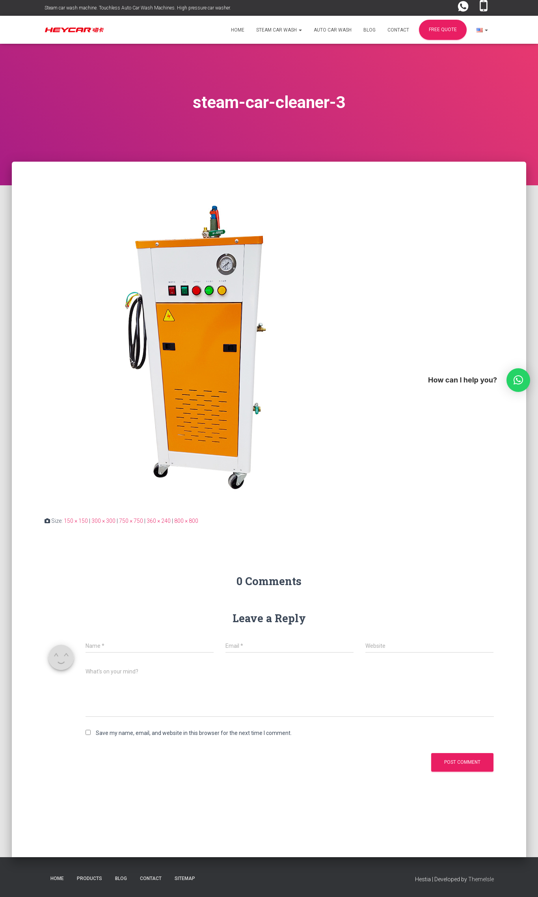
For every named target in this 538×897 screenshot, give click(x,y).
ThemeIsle (481, 879)
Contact (398, 30)
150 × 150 (76, 521)
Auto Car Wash (333, 30)
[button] (300, 30)
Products (89, 878)
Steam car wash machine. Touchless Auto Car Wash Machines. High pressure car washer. (138, 8)
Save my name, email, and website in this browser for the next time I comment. (194, 733)
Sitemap (185, 878)
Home (237, 30)
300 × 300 (103, 521)
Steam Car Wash (279, 30)
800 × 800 (186, 521)
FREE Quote (443, 29)
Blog (369, 30)
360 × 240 (159, 521)
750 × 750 (131, 521)
